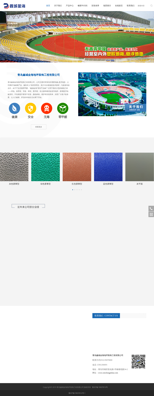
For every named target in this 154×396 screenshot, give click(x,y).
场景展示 (107, 5)
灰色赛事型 (108, 183)
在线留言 (119, 5)
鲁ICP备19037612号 (100, 387)
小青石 (45, 183)
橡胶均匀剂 (82, 5)
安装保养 (95, 5)
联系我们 (131, 5)
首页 (48, 5)
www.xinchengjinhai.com (108, 373)
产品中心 (70, 5)
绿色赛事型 (140, 183)
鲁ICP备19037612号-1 (77, 393)
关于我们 (58, 5)
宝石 (14, 183)
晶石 (77, 183)
